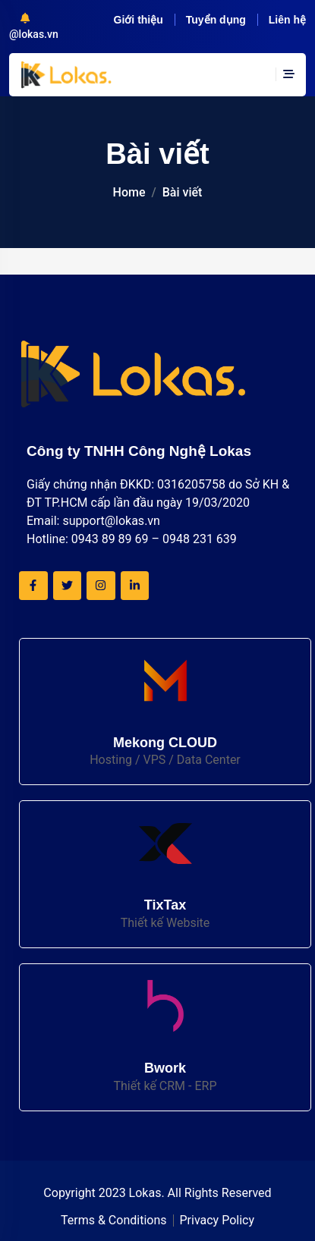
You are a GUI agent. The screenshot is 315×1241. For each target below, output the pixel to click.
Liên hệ (287, 20)
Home (129, 192)
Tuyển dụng (216, 20)
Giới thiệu (138, 20)
